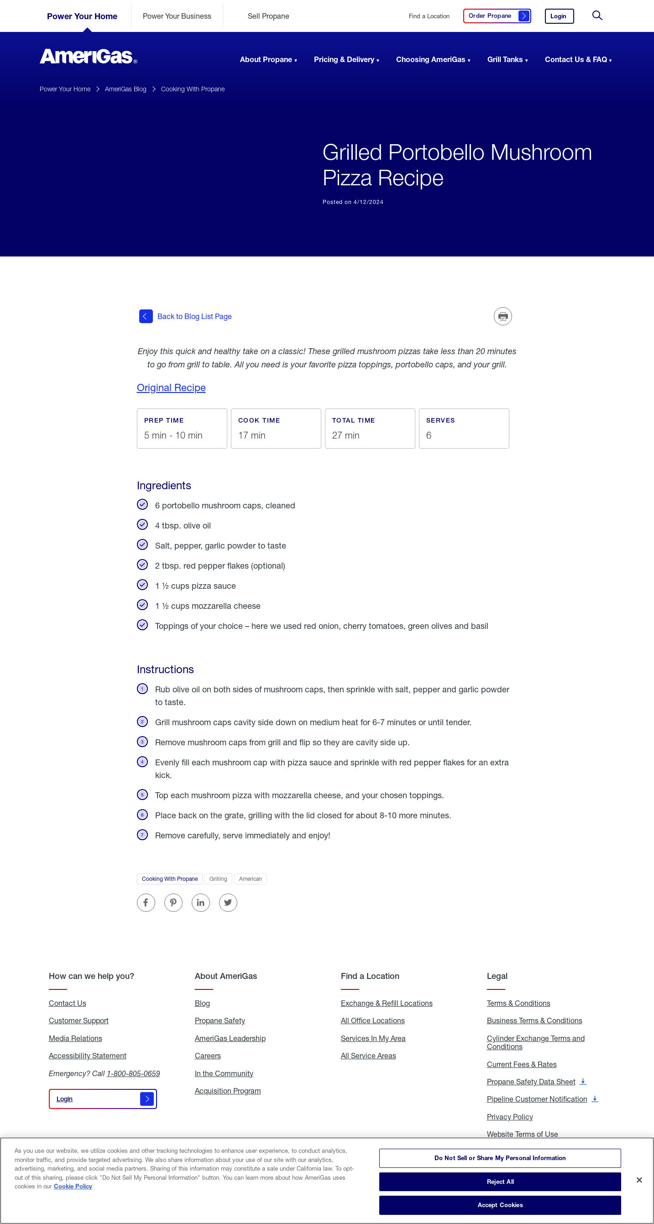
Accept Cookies (500, 1204)
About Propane (266, 59)
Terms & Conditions (518, 1002)
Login (562, 18)
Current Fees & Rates (522, 1063)
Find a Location (429, 16)
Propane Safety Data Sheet (536, 1080)
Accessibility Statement (87, 1054)
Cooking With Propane (193, 89)
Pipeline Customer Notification (542, 1098)
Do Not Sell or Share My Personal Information (500, 1157)
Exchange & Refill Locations (387, 1002)
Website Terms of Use (522, 1133)
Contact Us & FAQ (576, 59)
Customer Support (79, 1019)
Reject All (500, 1181)
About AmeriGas (226, 974)
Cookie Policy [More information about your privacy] (73, 1186)
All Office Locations (373, 1019)
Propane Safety (220, 1019)
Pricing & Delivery (344, 59)
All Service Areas (368, 1054)
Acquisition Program (228, 1089)
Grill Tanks (505, 59)
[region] (327, 1180)
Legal (497, 974)
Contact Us (67, 1002)
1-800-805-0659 (133, 1071)
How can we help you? (91, 974)
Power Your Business (177, 15)
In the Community (224, 1072)
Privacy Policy (510, 1115)
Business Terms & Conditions (534, 1019)
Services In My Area (373, 1037)
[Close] (639, 1180)
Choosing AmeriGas (431, 59)
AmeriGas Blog (125, 89)
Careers (208, 1054)
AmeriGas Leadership (230, 1037)
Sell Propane (268, 15)
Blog (202, 1002)
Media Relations (75, 1037)
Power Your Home (82, 16)
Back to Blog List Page (185, 316)
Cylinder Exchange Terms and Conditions (536, 1041)
